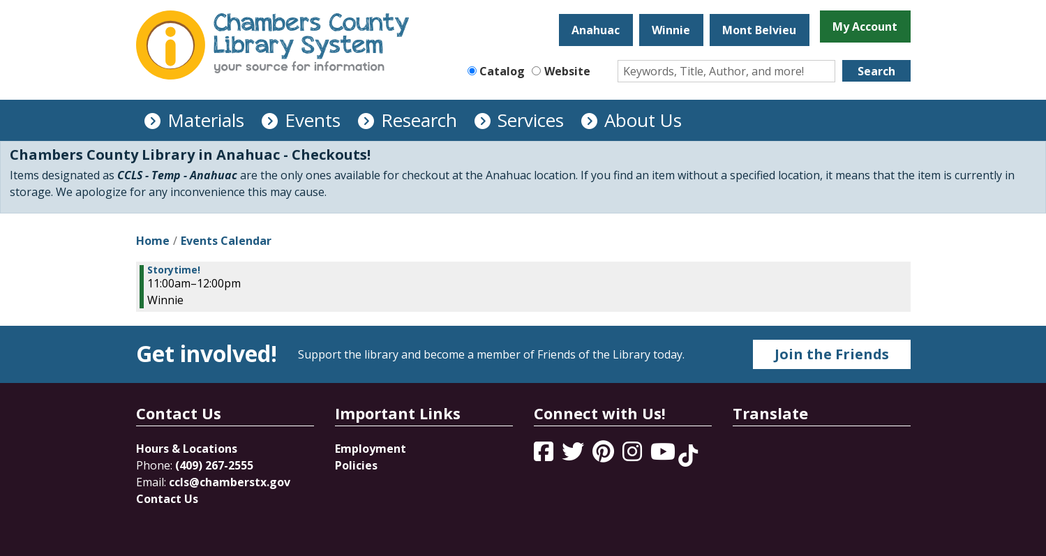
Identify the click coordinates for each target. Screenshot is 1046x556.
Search (876, 71)
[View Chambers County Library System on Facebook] (545, 455)
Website (567, 71)
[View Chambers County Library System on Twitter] (574, 455)
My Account (864, 26)
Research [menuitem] (419, 120)
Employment (370, 448)
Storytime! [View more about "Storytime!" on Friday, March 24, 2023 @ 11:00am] (173, 270)
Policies (356, 465)
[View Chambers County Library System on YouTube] (664, 455)
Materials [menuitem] (205, 120)
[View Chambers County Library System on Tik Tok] (688, 455)
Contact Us (167, 498)
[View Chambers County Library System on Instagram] (633, 455)
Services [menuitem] (531, 120)
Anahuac (595, 30)
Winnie (671, 30)
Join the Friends (832, 354)
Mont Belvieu (759, 30)
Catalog (502, 71)
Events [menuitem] (313, 120)
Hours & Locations (186, 448)
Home (153, 240)
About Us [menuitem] (643, 120)
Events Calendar (226, 240)
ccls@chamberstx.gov (229, 482)
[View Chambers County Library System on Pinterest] (604, 455)
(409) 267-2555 (214, 465)
